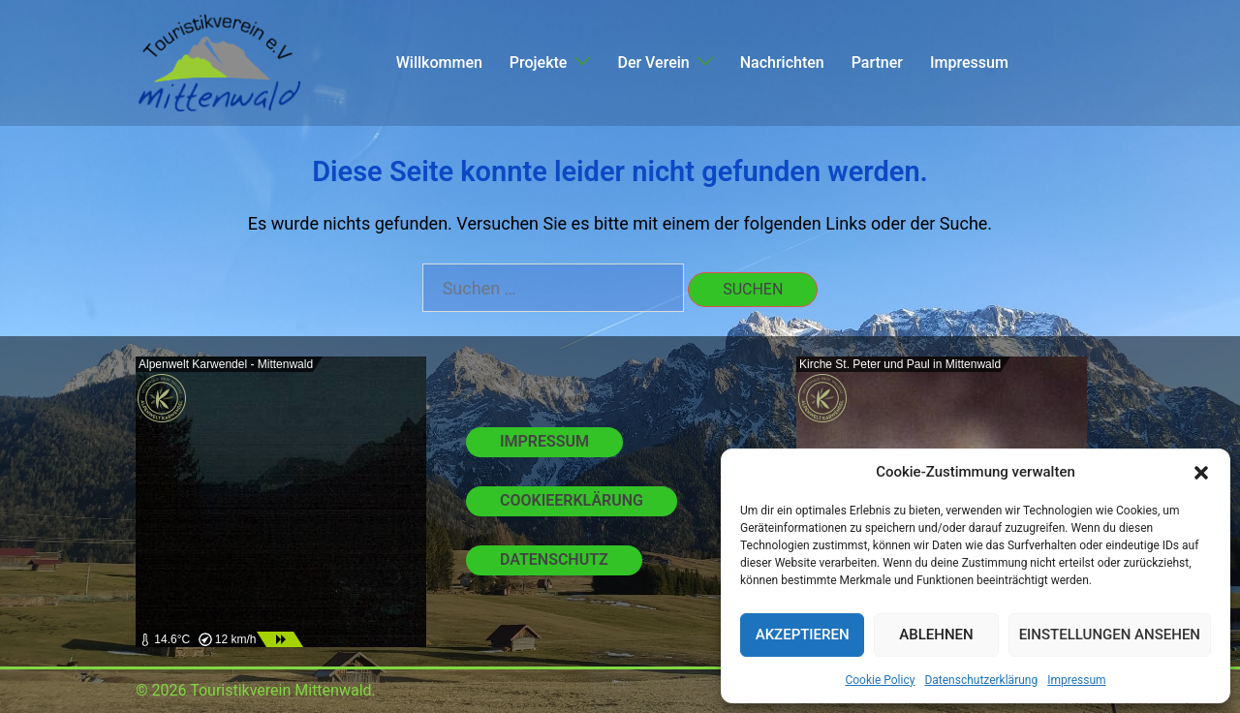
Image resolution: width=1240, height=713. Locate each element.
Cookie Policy (879, 680)
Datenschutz (554, 559)
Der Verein (653, 62)
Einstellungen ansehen (1109, 634)
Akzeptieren (803, 634)
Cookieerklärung (571, 500)
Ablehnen (936, 634)
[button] (1201, 472)
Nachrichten (782, 62)
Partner (877, 62)
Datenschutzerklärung (981, 680)
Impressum (1076, 680)
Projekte (539, 62)
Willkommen (439, 62)
